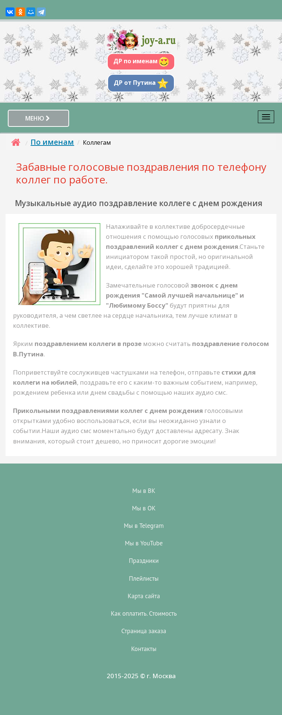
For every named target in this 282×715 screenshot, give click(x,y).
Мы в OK (143, 508)
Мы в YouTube (144, 543)
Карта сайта (144, 596)
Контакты (143, 649)
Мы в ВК (143, 491)
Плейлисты (144, 578)
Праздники (144, 561)
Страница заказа (143, 631)
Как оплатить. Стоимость (144, 613)
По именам (52, 142)
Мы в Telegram (143, 526)
